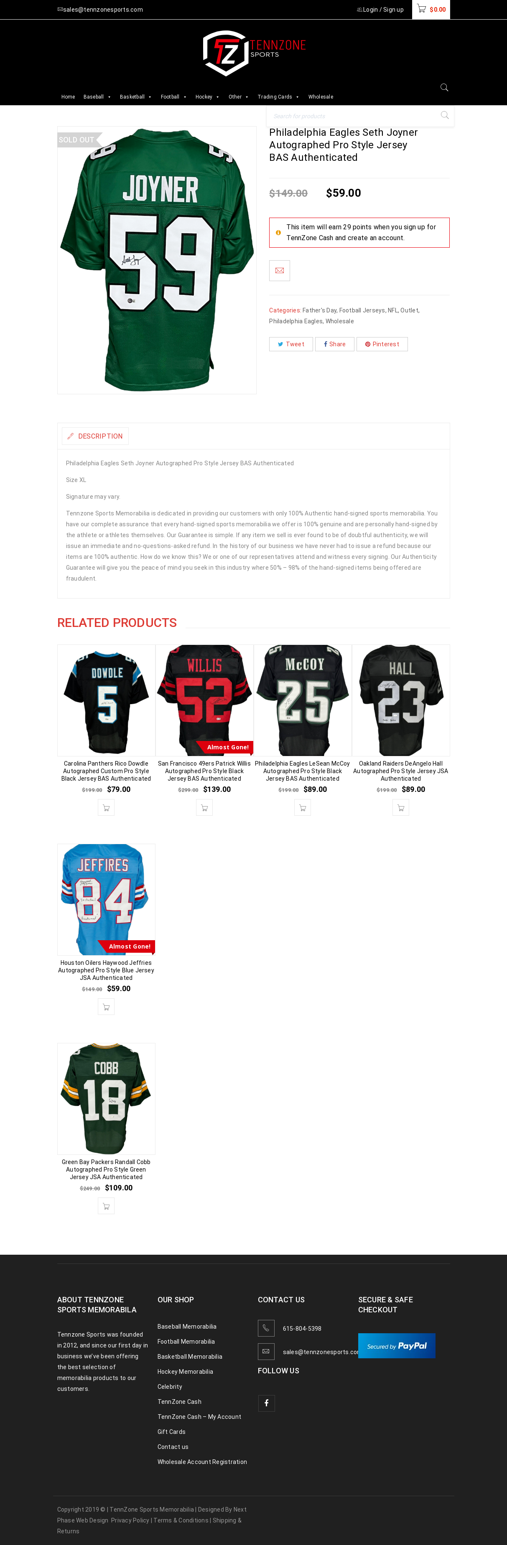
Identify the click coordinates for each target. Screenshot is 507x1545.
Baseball (98, 97)
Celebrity (170, 1386)
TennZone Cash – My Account (200, 1416)
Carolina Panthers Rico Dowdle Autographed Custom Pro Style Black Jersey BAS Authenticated (106, 771)
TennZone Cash (179, 1401)
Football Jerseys (362, 310)
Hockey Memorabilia (186, 1371)
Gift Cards (172, 1431)
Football (174, 97)
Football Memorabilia (186, 1341)
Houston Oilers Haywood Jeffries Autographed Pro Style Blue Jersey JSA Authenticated (106, 970)
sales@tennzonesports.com (323, 1352)
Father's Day (319, 310)
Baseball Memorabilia (187, 1326)
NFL (393, 310)
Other (239, 97)
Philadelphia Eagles (296, 321)
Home (68, 97)
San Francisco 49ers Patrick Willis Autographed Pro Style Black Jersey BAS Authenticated (204, 771)
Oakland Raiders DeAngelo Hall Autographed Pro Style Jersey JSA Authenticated (400, 771)
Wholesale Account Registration (202, 1462)
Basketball (136, 97)
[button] (106, 807)
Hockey (208, 97)
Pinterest (382, 344)
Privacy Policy (130, 1520)
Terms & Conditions (181, 1520)
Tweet (291, 344)
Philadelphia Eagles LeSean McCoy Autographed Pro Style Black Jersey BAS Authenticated (302, 771)
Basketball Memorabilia (190, 1356)
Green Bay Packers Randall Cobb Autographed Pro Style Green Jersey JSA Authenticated (106, 1169)
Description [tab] (107, 436)
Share (335, 344)
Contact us (173, 1447)
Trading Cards (278, 97)
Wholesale (320, 97)
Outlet (409, 310)
